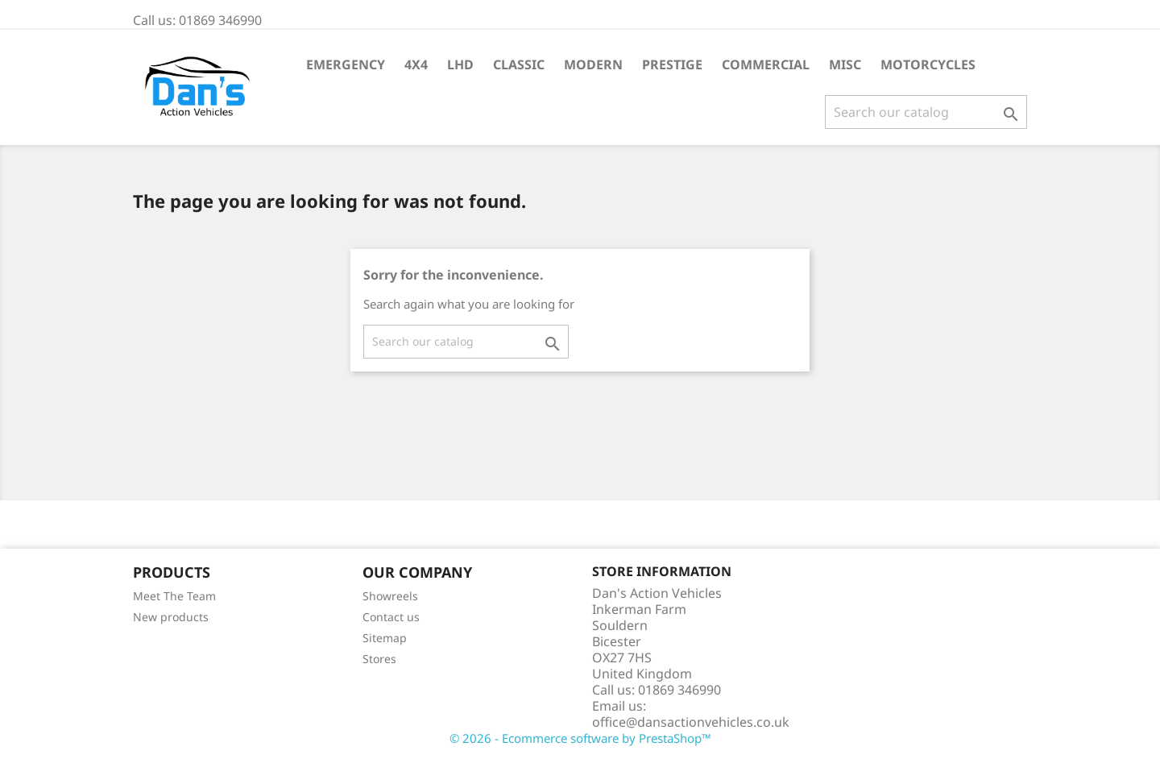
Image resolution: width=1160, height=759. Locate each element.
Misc (845, 64)
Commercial (766, 64)
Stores (379, 658)
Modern (593, 64)
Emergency (345, 64)
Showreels (390, 595)
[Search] (926, 112)
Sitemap (384, 637)
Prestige (672, 64)
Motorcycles (928, 64)
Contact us (391, 616)
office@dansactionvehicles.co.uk (690, 722)
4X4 (416, 64)
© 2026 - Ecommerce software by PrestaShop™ (580, 738)
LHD (460, 64)
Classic (519, 64)
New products (171, 616)
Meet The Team (174, 595)
